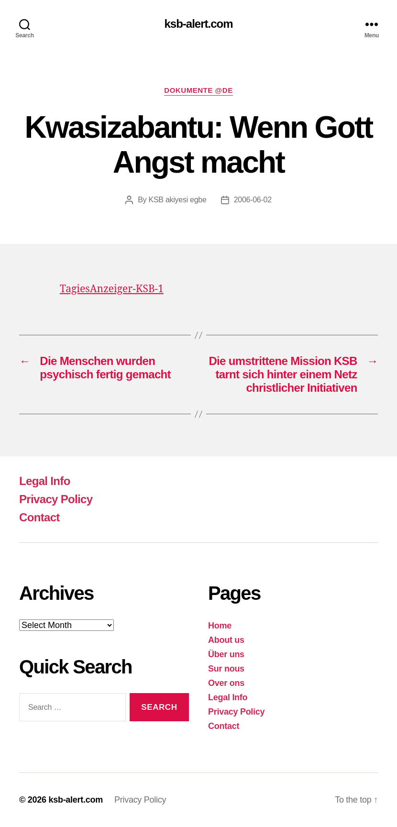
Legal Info (44, 480)
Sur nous (226, 668)
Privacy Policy (55, 499)
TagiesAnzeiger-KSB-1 (112, 289)
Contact (39, 517)
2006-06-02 (253, 200)
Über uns (226, 654)
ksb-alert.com (198, 24)
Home (220, 625)
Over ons (226, 683)
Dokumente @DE (198, 90)
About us (226, 640)
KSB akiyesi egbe (178, 200)
